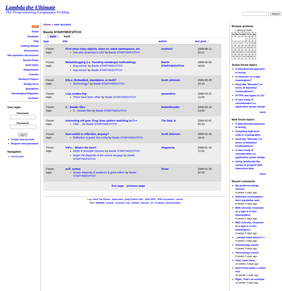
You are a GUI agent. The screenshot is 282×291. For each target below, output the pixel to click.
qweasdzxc (168, 93)
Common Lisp (122, 203)
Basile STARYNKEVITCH (124, 52)
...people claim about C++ (250, 237)
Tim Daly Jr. (169, 120)
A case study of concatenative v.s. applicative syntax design (250, 103)
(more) (179, 199)
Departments (30, 69)
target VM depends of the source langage (98, 155)
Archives (33, 98)
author (162, 41)
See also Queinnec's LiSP (88, 52)
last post (202, 41)
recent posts (17, 156)
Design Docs (31, 84)
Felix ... (77, 124)
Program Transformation (168, 203)
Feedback (33, 36)
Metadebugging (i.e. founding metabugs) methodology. (100, 62)
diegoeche (168, 147)
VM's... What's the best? (80, 147)
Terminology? (81, 83)
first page (118, 185)
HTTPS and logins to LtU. (250, 95)
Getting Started (30, 45)
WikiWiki (100, 203)
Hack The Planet (101, 199)
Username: (23, 113)
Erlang (110, 203)
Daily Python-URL (134, 199)
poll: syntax (73, 168)
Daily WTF (150, 199)
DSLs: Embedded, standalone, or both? (90, 80)
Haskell (135, 203)
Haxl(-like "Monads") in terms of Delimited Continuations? (248, 88)
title (65, 41)
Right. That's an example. (250, 279)
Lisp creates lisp (76, 93)
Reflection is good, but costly (90, 137)
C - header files (75, 107)
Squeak (145, 203)
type (46, 41)
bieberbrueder (170, 107)
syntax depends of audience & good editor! (99, 172)
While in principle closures (88, 150)
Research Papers (29, 79)
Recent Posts (31, 60)
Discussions (31, 50)
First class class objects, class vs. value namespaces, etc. (103, 48)
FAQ (36, 41)
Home (35, 31)
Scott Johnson (170, 80)
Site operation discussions (23, 55)
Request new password (24, 143)
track (67, 36)
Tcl (152, 203)
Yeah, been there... (246, 260)
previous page (136, 185)
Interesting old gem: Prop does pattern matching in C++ (101, 120)
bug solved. (80, 70)
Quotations (32, 88)
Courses (34, 74)
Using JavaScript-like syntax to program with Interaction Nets (248, 165)
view (53, 36)
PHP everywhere (165, 199)
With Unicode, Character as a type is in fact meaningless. (249, 211)
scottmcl (166, 48)
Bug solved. (80, 65)
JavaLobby (117, 199)
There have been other (87, 97)
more (263, 112)
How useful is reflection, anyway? (87, 134)
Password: (23, 123)
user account (62, 24)
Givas (165, 168)
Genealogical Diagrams (24, 93)
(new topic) (32, 65)
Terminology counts (247, 245)
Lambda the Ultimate (30, 7)
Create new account (22, 139)
